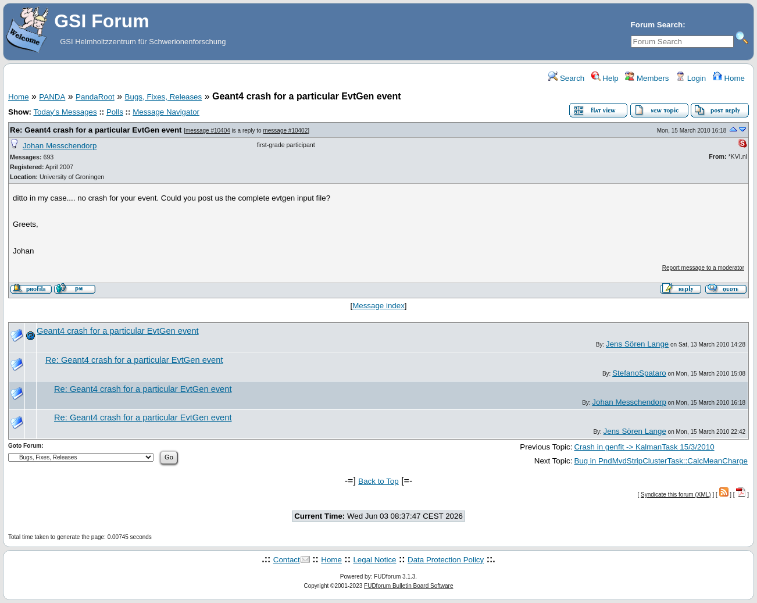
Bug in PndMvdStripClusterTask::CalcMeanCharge (661, 460)
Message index (378, 305)
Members (647, 78)
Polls (114, 112)
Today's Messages (65, 112)
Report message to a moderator (703, 268)
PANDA (52, 96)
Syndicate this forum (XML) (676, 494)
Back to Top (378, 481)
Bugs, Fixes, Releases (163, 96)
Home (729, 78)
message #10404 (207, 130)
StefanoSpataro (639, 373)
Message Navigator (166, 112)
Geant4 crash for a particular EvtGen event (118, 331)
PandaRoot (95, 96)
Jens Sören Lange (637, 344)
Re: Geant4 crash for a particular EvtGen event (96, 130)
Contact (286, 559)
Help (605, 78)
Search (566, 78)
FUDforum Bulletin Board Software (408, 586)
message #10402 (285, 130)
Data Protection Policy (446, 559)
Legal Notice (374, 559)
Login (691, 78)
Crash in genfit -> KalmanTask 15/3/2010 (644, 447)
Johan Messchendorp (60, 145)
